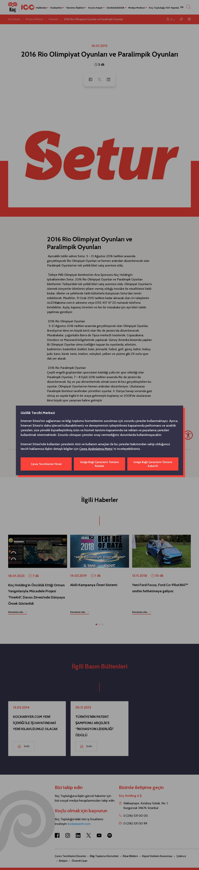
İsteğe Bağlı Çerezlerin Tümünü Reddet (99, 464)
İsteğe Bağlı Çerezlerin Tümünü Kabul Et (153, 464)
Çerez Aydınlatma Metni (96, 449)
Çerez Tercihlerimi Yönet (46, 464)
